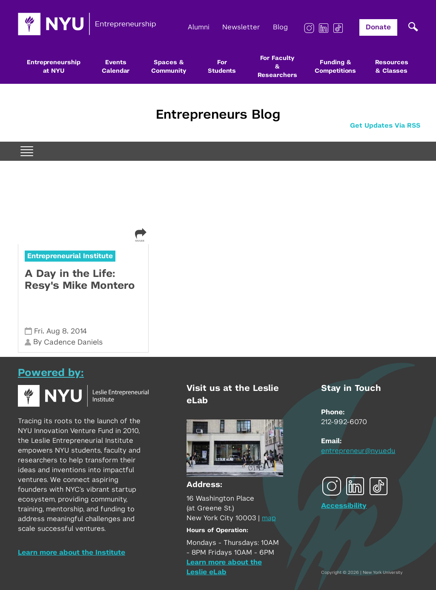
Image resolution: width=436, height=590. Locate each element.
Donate (378, 27)
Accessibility (344, 505)
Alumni (198, 27)
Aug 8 (56, 331)
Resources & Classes (391, 67)
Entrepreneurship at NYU (53, 67)
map (269, 518)
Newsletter (241, 27)
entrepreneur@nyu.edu (358, 450)
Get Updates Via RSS (385, 126)
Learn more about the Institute (71, 552)
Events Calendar (115, 67)
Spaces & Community (168, 67)
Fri (38, 331)
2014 (79, 331)
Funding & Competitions (335, 67)
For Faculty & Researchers (277, 66)
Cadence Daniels (73, 342)
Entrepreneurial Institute (70, 256)
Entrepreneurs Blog (218, 114)
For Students (222, 67)
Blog (280, 27)
